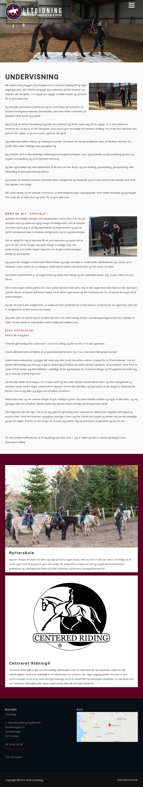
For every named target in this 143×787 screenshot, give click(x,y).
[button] (132, 5)
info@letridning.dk (15, 748)
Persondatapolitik (127, 780)
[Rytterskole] (71, 518)
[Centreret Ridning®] (71, 631)
